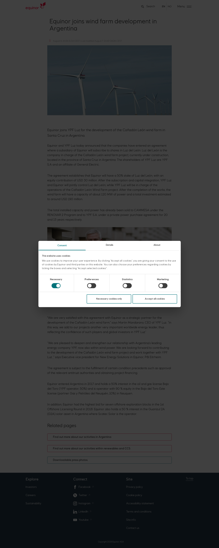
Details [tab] (109, 245)
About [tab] (157, 245)
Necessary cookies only (109, 299)
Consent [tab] (62, 245)
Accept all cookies (155, 299)
